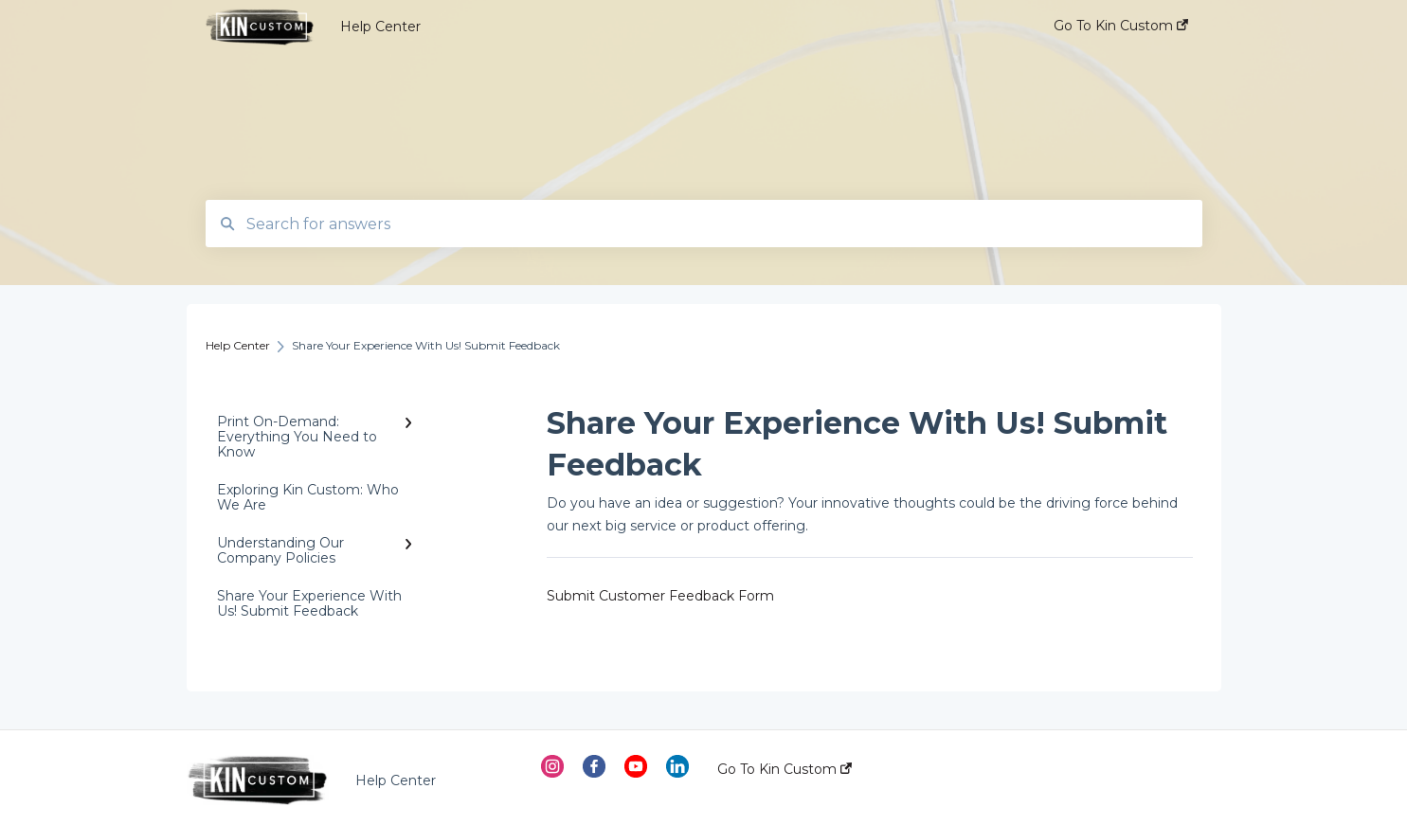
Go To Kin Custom (784, 769)
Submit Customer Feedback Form (660, 595)
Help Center (380, 26)
